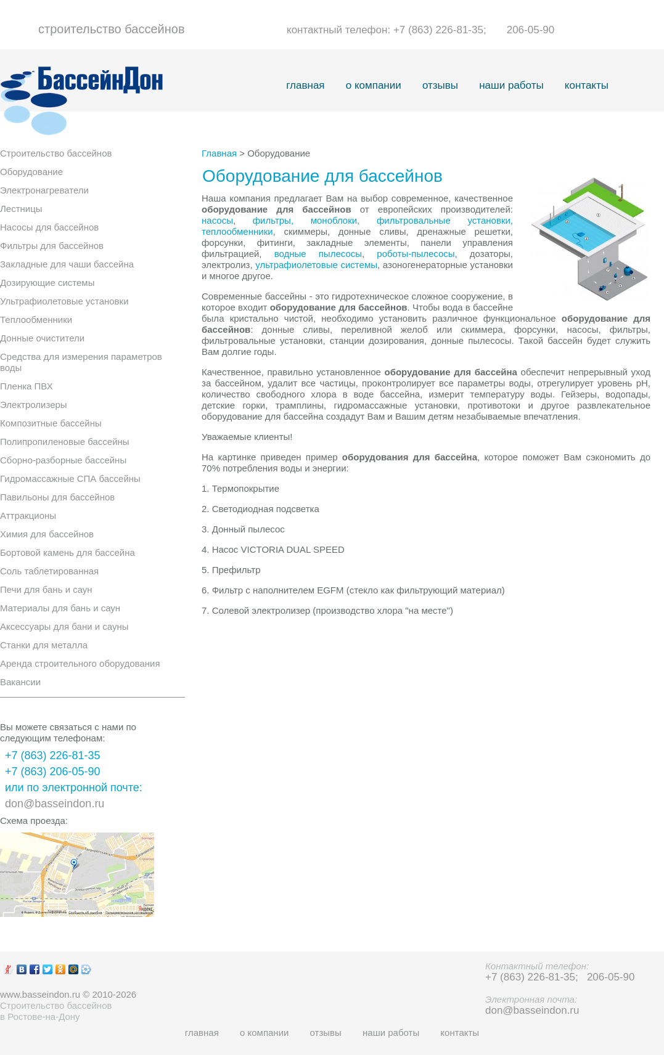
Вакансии (20, 682)
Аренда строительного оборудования (80, 663)
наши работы (511, 85)
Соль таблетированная (49, 571)
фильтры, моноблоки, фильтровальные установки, (383, 220)
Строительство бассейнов (56, 153)
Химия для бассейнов (47, 534)
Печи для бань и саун (46, 589)
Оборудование (31, 171)
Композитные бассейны (51, 423)
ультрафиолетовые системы (316, 264)
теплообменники (237, 231)
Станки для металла (44, 645)
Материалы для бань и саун (60, 608)
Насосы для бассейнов (49, 227)
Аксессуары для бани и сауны (64, 626)
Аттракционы (28, 515)
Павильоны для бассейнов (57, 497)
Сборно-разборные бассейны (63, 460)
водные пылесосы (318, 253)
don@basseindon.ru (54, 803)
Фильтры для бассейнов (52, 245)
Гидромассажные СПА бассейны (70, 478)
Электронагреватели (44, 190)
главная (305, 85)
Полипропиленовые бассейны (64, 441)
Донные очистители (42, 338)
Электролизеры (33, 404)
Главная (219, 153)
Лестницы (21, 208)
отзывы (440, 85)
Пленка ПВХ (26, 386)
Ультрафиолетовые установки (64, 301)
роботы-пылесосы (415, 253)
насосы (217, 220)
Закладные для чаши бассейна (67, 264)
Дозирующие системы (47, 282)
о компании (373, 85)
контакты (587, 85)
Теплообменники (36, 319)
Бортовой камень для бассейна (67, 552)
